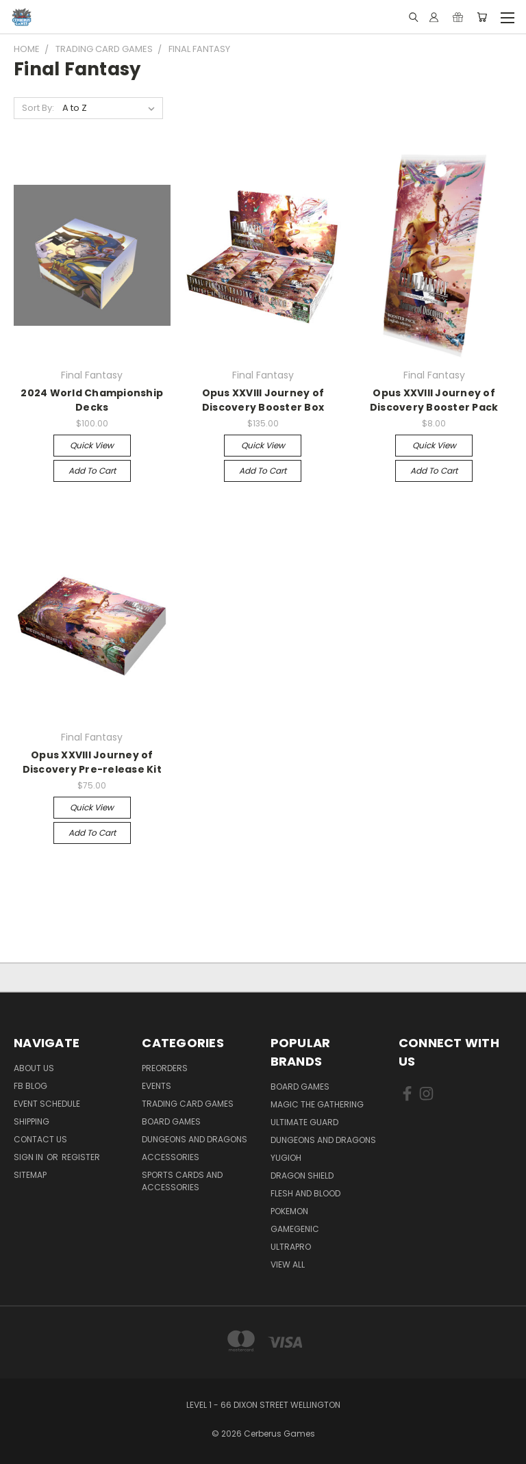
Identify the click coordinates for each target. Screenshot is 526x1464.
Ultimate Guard (304, 1122)
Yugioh (286, 1158)
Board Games (171, 1121)
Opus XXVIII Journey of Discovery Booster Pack (434, 400)
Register (81, 1157)
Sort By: (38, 107)
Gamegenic (295, 1229)
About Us (34, 1068)
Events (156, 1086)
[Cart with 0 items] (482, 17)
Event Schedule (47, 1103)
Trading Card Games (188, 1103)
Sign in (29, 1157)
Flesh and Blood (305, 1193)
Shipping (31, 1121)
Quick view (92, 445)
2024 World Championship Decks (92, 400)
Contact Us (40, 1139)
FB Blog (30, 1086)
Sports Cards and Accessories (182, 1181)
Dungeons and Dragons (194, 1139)
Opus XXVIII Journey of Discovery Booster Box (263, 400)
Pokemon (289, 1211)
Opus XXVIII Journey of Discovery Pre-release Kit (92, 762)
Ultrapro (291, 1247)
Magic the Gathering (317, 1104)
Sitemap (30, 1175)
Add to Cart (92, 470)
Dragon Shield (302, 1175)
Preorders (165, 1068)
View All (288, 1264)
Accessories (170, 1157)
